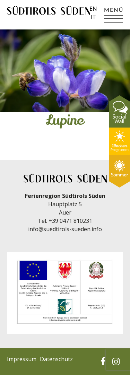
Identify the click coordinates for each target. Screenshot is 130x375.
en (93, 8)
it (93, 17)
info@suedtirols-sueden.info (65, 229)
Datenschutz (56, 359)
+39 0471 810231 (70, 221)
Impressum (21, 359)
